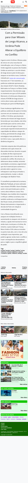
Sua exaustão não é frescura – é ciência (17, 362)
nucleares (4, 253)
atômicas (3, 252)
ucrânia (3, 250)
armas (23, 250)
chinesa (21, 414)
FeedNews (12, 11)
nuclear (13, 250)
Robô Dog (4, 331)
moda (5, 414)
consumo (13, 416)
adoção (24, 416)
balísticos (14, 252)
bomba (8, 250)
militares (14, 253)
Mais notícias (23, 381)
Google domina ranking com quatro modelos (18, 368)
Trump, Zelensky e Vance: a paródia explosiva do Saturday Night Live (6, 312)
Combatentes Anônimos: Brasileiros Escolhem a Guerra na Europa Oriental (7, 296)
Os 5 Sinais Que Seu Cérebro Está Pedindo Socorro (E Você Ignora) (18, 375)
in (1, 414)
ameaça (20, 253)
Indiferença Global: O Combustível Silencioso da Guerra (20, 281)
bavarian (3, 416)
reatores (20, 252)
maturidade (15, 414)
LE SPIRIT (14, 388)
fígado (8, 416)
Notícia (14, 265)
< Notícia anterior (3, 264)
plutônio (18, 250)
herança (18, 416)
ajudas (9, 253)
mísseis (9, 252)
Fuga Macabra (18, 331)
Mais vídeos (24, 394)
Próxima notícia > (24, 264)
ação (9, 414)
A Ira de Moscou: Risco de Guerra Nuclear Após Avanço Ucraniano (7, 281)
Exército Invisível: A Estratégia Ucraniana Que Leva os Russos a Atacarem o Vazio (20, 296)
